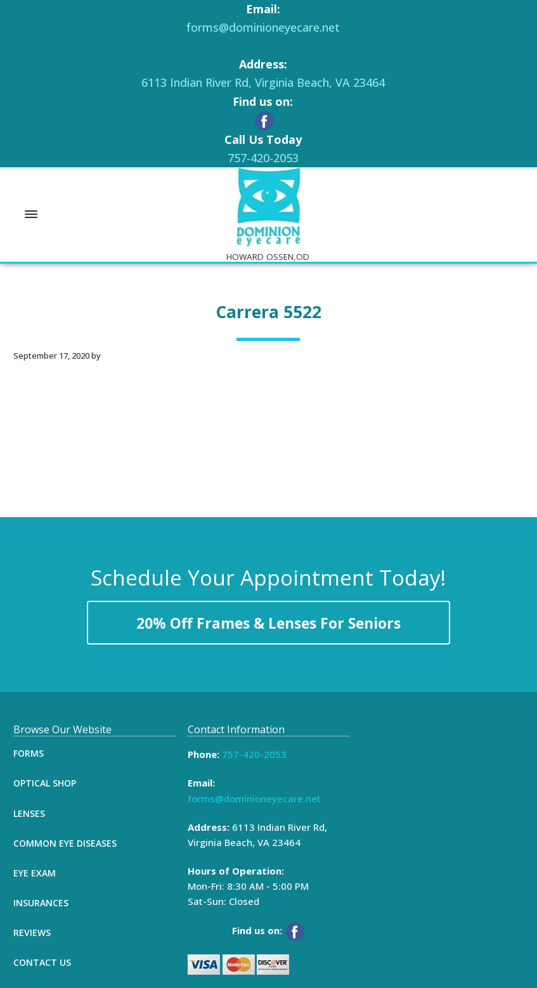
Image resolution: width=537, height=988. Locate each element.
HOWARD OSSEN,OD (267, 256)
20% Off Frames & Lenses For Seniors (268, 623)
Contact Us (42, 962)
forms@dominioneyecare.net (263, 27)
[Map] (442, 819)
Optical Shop (44, 783)
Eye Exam (34, 873)
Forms (28, 753)
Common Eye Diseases (65, 843)
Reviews (32, 933)
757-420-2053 (263, 157)
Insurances (40, 903)
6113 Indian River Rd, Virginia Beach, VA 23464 (263, 82)
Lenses (29, 813)
